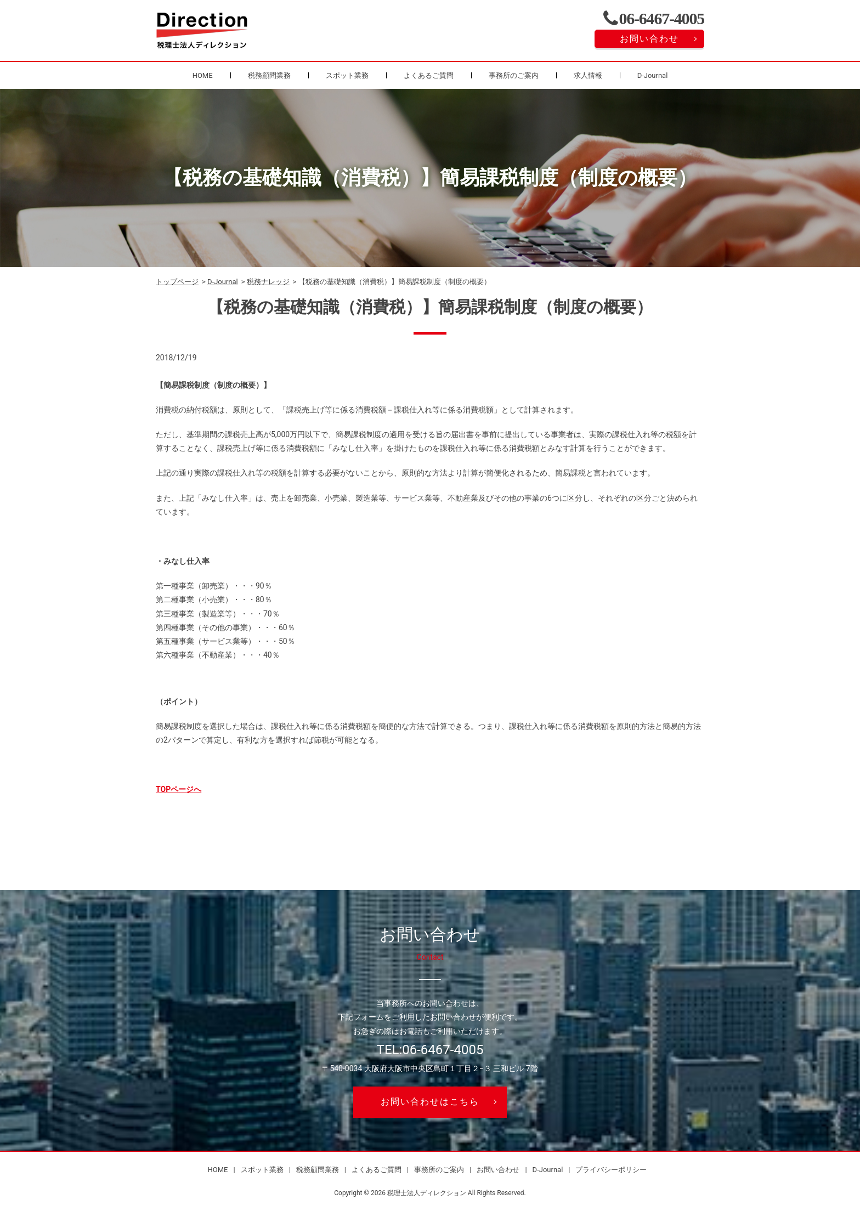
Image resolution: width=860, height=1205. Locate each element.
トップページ (177, 282)
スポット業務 (347, 75)
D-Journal (652, 75)
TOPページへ (178, 789)
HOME (203, 75)
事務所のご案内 (514, 75)
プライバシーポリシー (611, 1170)
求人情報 (588, 75)
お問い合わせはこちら (430, 1101)
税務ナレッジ (268, 282)
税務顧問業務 (269, 75)
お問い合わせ (649, 38)
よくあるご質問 (429, 75)
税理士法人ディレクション (426, 1193)
